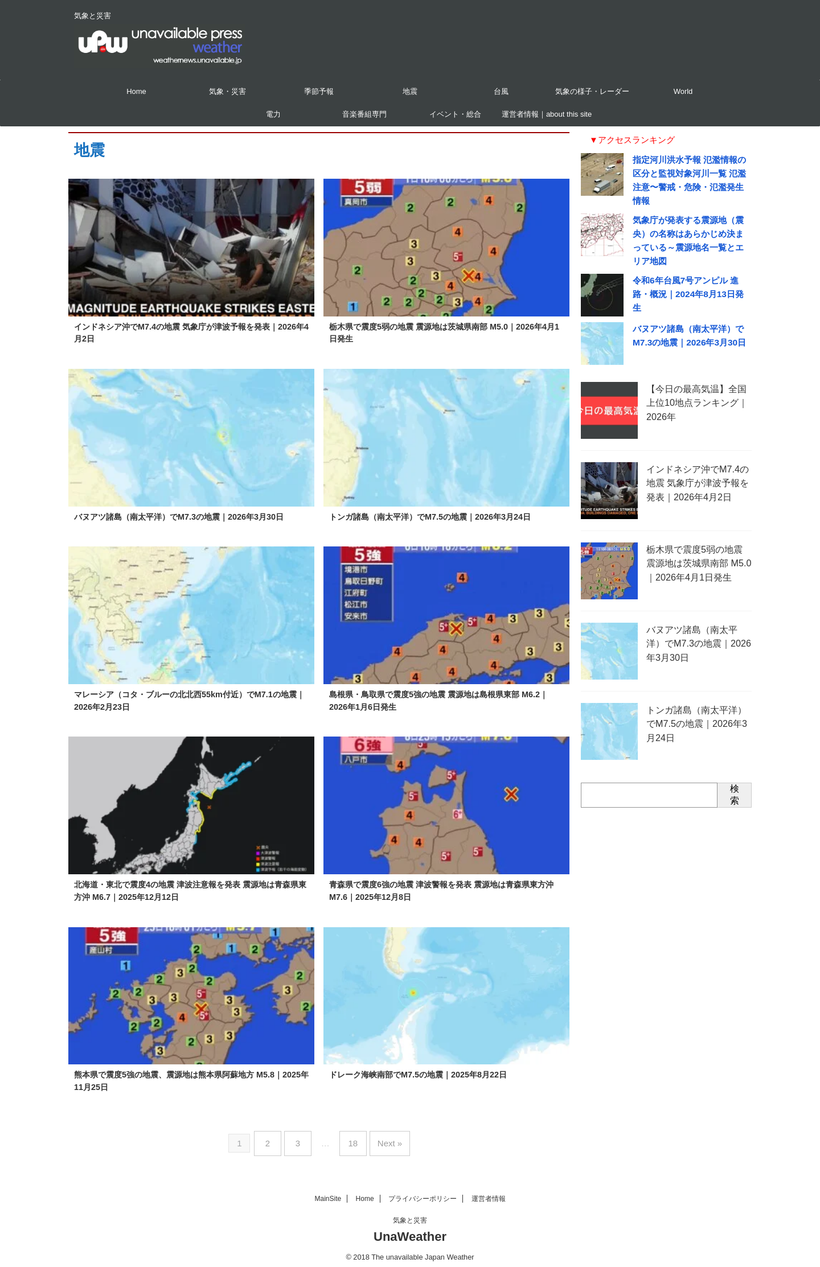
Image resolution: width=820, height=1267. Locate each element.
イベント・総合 (455, 114)
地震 (410, 91)
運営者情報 (489, 1192)
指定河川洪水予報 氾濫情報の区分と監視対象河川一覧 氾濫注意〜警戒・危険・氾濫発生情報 (690, 173)
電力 (273, 114)
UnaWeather (410, 1230)
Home (136, 91)
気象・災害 (227, 91)
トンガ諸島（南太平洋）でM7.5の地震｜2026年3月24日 (430, 516)
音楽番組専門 (364, 114)
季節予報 (319, 91)
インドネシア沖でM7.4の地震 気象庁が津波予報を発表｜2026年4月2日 (695, 469)
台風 (501, 91)
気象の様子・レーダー (592, 91)
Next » (383, 1140)
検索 (734, 782)
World (683, 91)
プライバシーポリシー (422, 1192)
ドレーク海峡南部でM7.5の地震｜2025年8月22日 (418, 1074)
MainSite (327, 1192)
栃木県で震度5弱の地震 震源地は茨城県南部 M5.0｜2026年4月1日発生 (697, 549)
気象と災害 (410, 1214)
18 (351, 1140)
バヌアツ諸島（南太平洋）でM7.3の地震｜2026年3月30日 (179, 516)
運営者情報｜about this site (547, 114)
